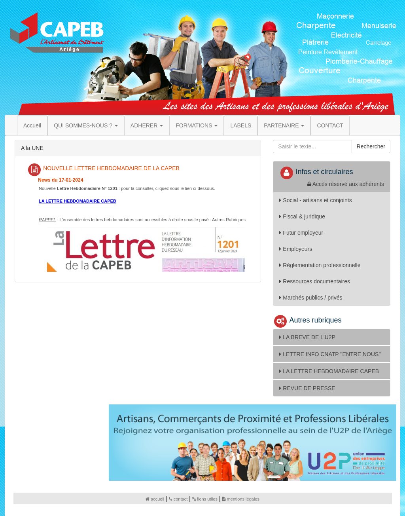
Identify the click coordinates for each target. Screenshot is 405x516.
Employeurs (295, 249)
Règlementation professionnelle (319, 265)
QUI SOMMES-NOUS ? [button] (86, 125)
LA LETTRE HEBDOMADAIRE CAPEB (329, 371)
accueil (155, 499)
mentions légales (240, 499)
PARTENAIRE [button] (284, 125)
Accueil (32, 125)
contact (178, 499)
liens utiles (205, 499)
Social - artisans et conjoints (315, 200)
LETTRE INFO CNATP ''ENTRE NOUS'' (329, 354)
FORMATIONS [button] (197, 125)
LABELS (240, 125)
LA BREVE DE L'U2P (307, 337)
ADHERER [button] (147, 125)
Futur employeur (301, 233)
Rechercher (371, 146)
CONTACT (330, 125)
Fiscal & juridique (302, 216)
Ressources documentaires (314, 281)
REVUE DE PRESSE (307, 388)
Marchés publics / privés (310, 297)
